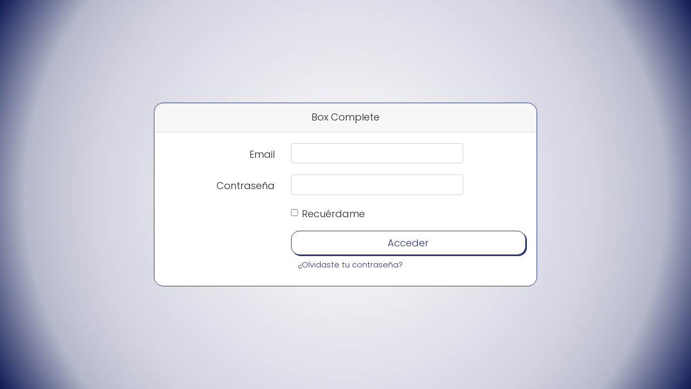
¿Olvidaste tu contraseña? (350, 264)
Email (262, 154)
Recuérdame (333, 213)
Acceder (408, 243)
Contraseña (245, 185)
